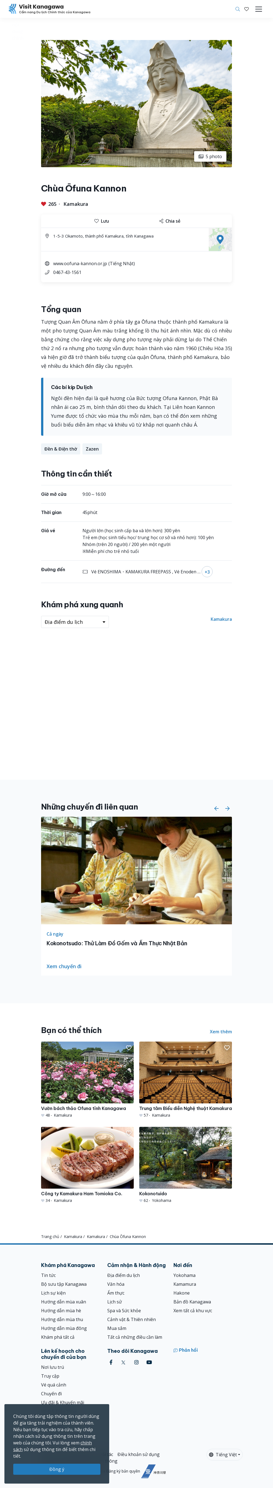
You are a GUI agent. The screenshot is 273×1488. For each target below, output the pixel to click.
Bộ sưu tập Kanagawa (64, 1284)
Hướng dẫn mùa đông (64, 1328)
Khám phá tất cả (57, 1337)
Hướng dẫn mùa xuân (63, 1302)
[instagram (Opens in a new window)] (136, 1362)
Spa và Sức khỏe (124, 1311)
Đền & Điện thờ (60, 449)
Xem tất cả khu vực (192, 1311)
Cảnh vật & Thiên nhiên (131, 1319)
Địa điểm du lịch (123, 1275)
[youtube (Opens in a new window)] (149, 1362)
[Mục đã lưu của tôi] (246, 9)
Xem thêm (221, 1032)
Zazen (92, 449)
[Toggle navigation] (258, 9)
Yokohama (184, 1275)
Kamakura (75, 204)
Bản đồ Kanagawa (192, 1302)
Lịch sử (114, 1302)
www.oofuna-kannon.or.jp (80, 263)
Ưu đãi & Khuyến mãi (62, 1402)
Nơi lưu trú (52, 1367)
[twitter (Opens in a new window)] (123, 1362)
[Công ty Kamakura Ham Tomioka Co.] (87, 1165)
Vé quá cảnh (53, 1385)
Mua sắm (116, 1328)
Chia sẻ (169, 221)
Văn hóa (115, 1284)
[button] (246, 9)
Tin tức (48, 1275)
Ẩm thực (115, 1293)
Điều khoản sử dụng (138, 1454)
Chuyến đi (51, 1394)
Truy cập (50, 1376)
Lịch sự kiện (53, 1293)
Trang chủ (50, 1236)
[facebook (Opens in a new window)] (111, 1362)
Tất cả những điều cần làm (134, 1337)
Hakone (181, 1293)
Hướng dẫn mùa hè (61, 1311)
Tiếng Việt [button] (223, 1455)
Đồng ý (56, 1469)
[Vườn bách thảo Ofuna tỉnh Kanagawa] (87, 1080)
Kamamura (184, 1284)
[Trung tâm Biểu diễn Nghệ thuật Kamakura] (185, 1080)
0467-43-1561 (67, 272)
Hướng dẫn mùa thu (62, 1319)
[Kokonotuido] (185, 1165)
